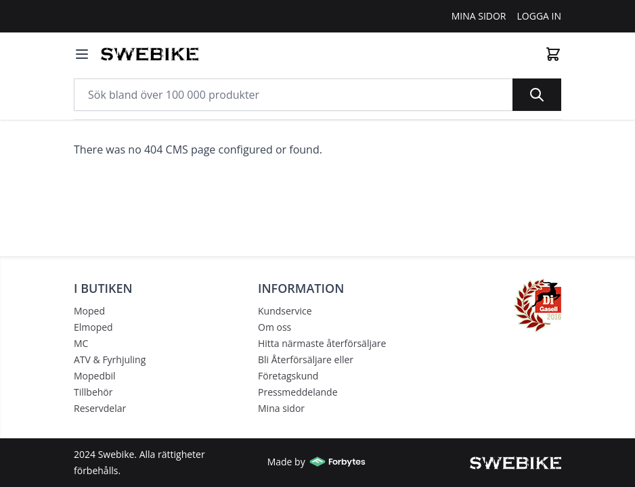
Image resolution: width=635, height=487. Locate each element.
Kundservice (285, 310)
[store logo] (149, 54)
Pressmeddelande (298, 392)
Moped (89, 310)
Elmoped (93, 327)
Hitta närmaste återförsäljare (322, 343)
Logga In (539, 15)
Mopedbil (95, 375)
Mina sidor (281, 408)
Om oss (274, 327)
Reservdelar (100, 408)
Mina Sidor (479, 15)
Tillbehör (93, 392)
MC (81, 343)
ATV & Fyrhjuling (110, 359)
